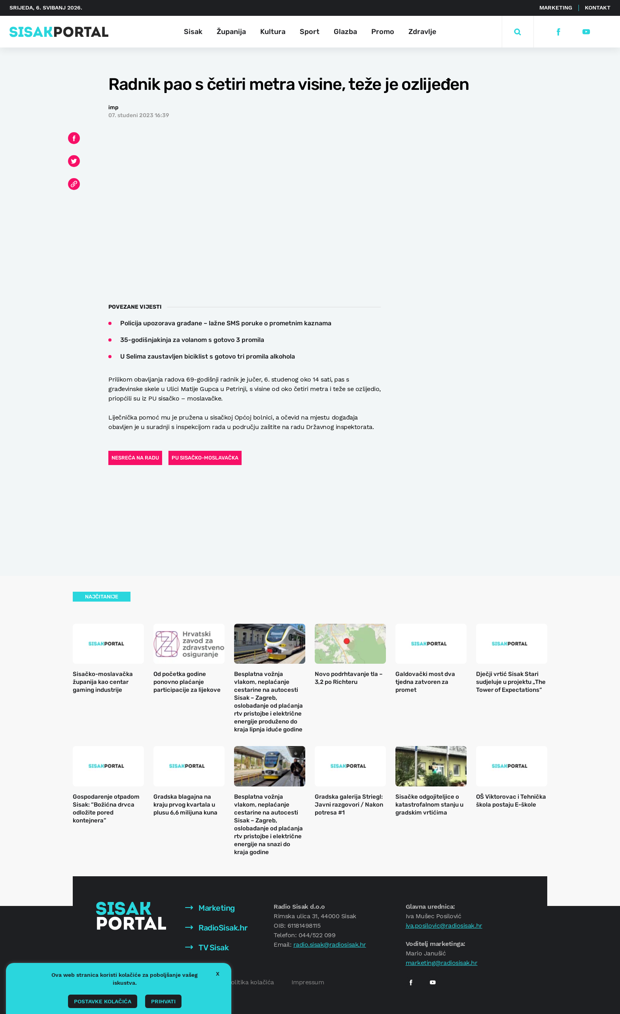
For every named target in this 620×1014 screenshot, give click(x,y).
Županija (231, 31)
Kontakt (598, 7)
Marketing (555, 7)
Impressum (307, 982)
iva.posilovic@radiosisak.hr (444, 925)
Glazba (345, 31)
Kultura (272, 31)
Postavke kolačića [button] (102, 1001)
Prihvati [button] (163, 1001)
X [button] (217, 973)
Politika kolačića (250, 982)
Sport (309, 31)
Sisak (193, 31)
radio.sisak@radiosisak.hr (329, 944)
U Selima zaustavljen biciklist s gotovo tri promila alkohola (207, 356)
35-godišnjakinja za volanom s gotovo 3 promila (192, 340)
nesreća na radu (135, 458)
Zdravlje (422, 31)
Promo (382, 31)
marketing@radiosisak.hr (442, 963)
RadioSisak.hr (216, 927)
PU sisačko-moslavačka (205, 458)
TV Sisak (207, 947)
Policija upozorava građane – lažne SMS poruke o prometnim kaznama (225, 323)
